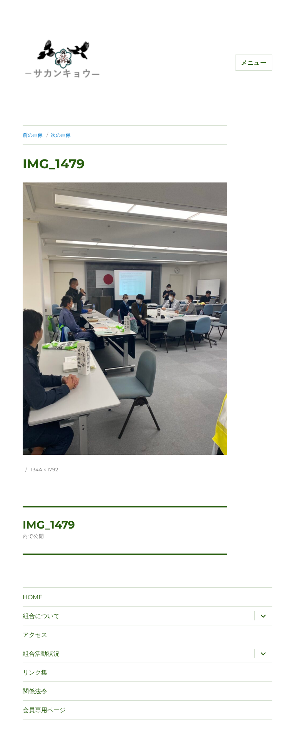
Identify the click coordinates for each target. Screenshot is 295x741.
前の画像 (33, 135)
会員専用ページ (44, 710)
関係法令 (35, 691)
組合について (41, 616)
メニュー (254, 62)
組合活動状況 (41, 653)
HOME (33, 597)
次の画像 (61, 135)
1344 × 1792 (44, 469)
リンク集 (35, 672)
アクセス (35, 634)
